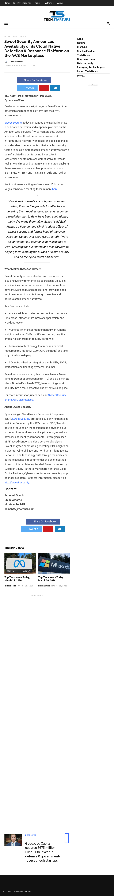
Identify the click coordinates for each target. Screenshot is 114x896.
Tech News (83, 55)
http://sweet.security (16, 482)
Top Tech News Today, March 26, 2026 (51, 579)
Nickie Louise (10, 586)
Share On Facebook (33, 80)
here (55, 188)
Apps (80, 38)
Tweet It (27, 87)
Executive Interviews (22, 3)
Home (7, 3)
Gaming (81, 42)
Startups (38, 3)
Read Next (30, 835)
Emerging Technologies (90, 67)
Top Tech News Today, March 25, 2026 (17, 579)
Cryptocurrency (86, 59)
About (59, 3)
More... (81, 75)
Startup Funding (86, 51)
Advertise (49, 3)
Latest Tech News (87, 71)
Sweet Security (13, 122)
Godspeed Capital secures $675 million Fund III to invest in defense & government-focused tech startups (42, 852)
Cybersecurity (22, 36)
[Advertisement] (37, 710)
